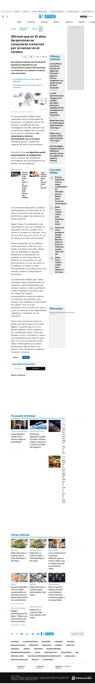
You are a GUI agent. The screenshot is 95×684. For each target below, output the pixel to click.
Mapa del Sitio (17, 656)
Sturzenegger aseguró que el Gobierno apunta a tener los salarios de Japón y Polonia (57, 153)
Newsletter (90, 21)
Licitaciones (47, 660)
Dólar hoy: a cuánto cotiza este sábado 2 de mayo (59, 264)
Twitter (12, 634)
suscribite (84, 16)
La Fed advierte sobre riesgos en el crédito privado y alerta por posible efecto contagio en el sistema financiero (57, 104)
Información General (24, 29)
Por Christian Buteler (17, 603)
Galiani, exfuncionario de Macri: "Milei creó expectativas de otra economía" (19, 616)
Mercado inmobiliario (57, 11)
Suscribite (35, 368)
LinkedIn (27, 634)
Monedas (53, 312)
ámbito (13, 29)
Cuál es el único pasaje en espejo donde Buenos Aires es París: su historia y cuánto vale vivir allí (59, 240)
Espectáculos (50, 652)
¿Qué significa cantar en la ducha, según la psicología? (18, 438)
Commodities (65, 312)
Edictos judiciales (19, 660)
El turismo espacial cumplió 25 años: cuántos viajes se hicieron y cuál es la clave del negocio (38, 440)
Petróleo (25, 11)
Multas (35, 660)
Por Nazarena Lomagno (18, 625)
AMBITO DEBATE (63, 667)
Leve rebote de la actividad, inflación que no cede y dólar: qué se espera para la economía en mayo (56, 561)
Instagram (22, 634)
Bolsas (58, 312)
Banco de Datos (18, 645)
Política (56, 22)
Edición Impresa (54, 649)
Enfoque (16, 11)
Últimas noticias (30, 642)
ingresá (90, 16)
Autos (37, 652)
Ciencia (34, 29)
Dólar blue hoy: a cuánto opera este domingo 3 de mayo (57, 124)
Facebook (16, 634)
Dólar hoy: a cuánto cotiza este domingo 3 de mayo (56, 137)
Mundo (27, 649)
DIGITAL (21, 667)
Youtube (33, 634)
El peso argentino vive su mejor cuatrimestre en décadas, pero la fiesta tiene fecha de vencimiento (61, 190)
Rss (77, 652)
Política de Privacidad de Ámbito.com (44, 656)
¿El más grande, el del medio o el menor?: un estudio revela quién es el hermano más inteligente (26, 184)
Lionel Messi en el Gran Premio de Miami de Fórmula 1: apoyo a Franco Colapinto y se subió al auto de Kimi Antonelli (56, 75)
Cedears (72, 312)
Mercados (33, 645)
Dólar (19, 22)
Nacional (15, 649)
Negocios (69, 22)
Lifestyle (70, 645)
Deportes (38, 649)
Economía (31, 22)
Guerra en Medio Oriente (39, 11)
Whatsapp (38, 634)
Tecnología (66, 652)
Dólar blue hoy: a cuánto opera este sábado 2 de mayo (38, 591)
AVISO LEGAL (70, 656)
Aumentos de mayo (72, 11)
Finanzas (44, 22)
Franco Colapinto (87, 11)
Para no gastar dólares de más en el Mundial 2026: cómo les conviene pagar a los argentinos (56, 593)
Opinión (82, 22)
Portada (15, 642)
